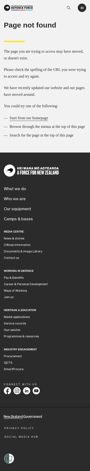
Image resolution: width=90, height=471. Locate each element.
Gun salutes (12, 330)
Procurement (13, 356)
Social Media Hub (21, 437)
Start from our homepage (29, 118)
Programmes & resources (21, 336)
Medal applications (17, 317)
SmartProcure (14, 369)
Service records (15, 323)
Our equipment (17, 209)
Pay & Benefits (14, 277)
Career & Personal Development (26, 284)
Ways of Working (15, 290)
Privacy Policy (19, 428)
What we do (15, 189)
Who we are (15, 199)
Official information (17, 245)
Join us (8, 297)
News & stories (14, 238)
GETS (8, 362)
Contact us (11, 257)
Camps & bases (18, 219)
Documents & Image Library (23, 251)
